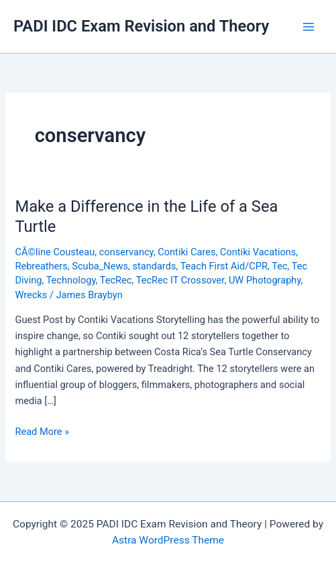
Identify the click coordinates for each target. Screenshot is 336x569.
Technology (71, 280)
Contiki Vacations (258, 252)
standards (154, 266)
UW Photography (265, 280)
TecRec (116, 280)
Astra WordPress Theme (168, 540)
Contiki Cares (186, 252)
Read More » (42, 432)
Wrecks (31, 295)
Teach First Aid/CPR (224, 266)
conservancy (126, 252)
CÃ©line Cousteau (55, 252)
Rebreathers (41, 266)
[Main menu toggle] (308, 27)
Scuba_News (100, 266)
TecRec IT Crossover (180, 280)
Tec (279, 266)
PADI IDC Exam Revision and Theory (141, 26)
